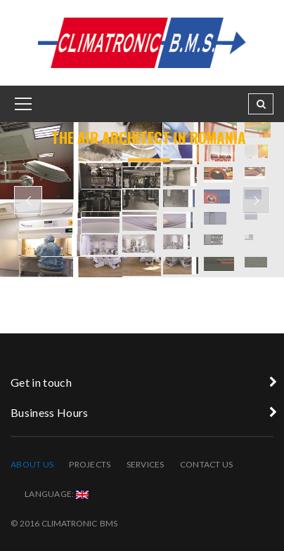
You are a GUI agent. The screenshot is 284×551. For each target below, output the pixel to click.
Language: (57, 494)
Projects (89, 464)
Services (145, 464)
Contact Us (206, 464)
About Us (32, 464)
